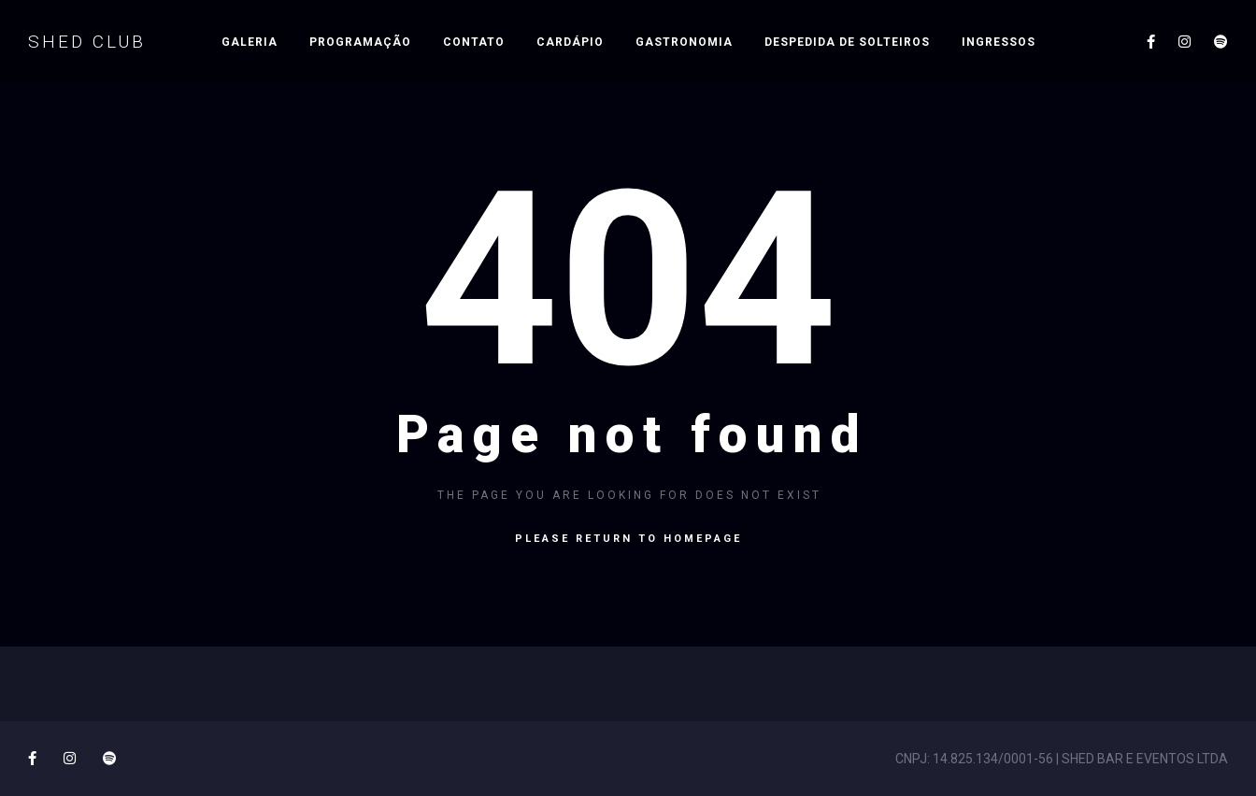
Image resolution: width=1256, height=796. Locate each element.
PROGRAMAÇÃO (360, 42)
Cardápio (570, 42)
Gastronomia (684, 42)
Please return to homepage (628, 539)
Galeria (249, 42)
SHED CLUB (87, 41)
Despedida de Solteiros (847, 42)
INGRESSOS (998, 42)
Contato (474, 42)
